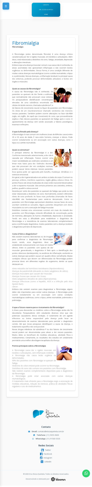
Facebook (46, 455)
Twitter (46, 451)
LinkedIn (46, 463)
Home (46, 16)
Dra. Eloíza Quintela (46, 10)
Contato (46, 5)
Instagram (46, 459)
